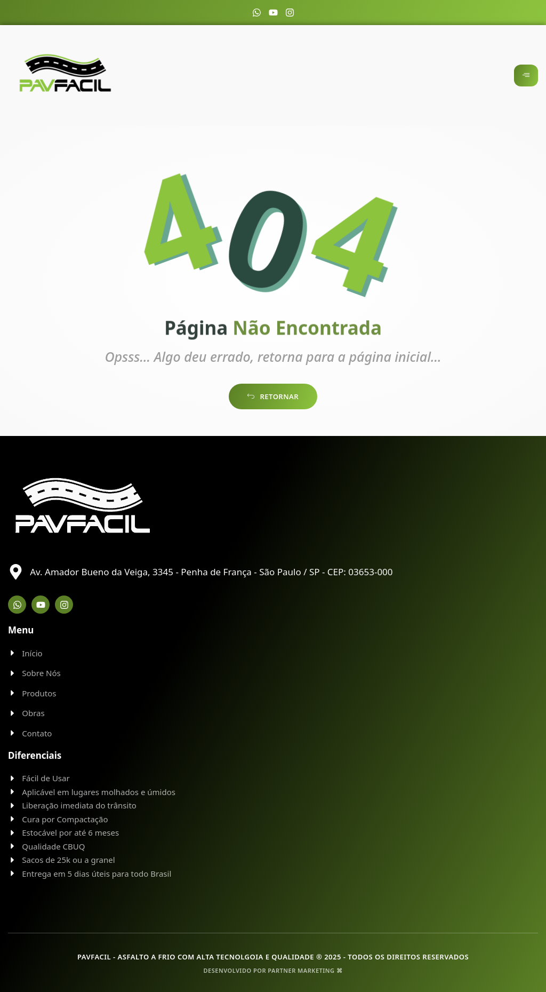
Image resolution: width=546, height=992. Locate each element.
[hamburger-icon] (526, 75)
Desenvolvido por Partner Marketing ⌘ (273, 970)
